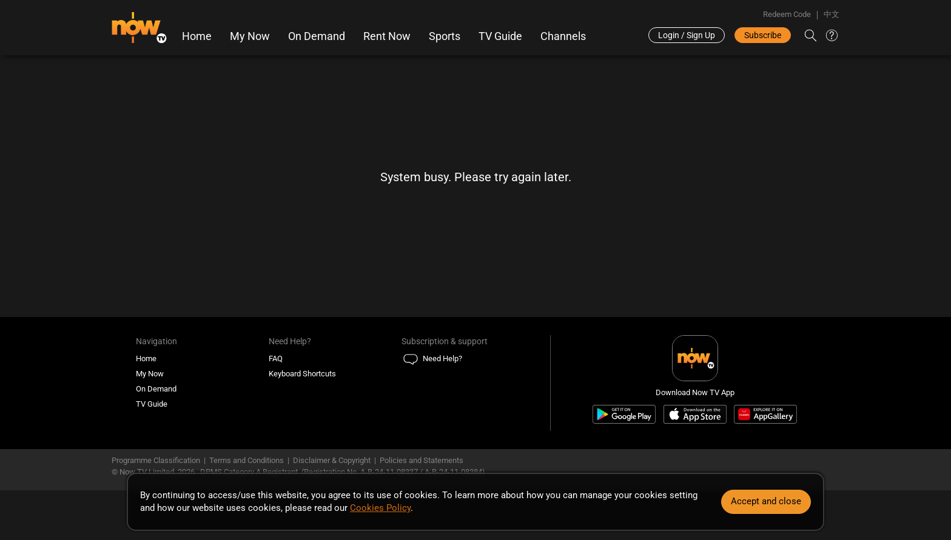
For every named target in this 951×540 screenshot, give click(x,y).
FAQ (276, 358)
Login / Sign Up (686, 35)
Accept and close (766, 501)
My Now (250, 36)
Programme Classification (156, 460)
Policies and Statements (421, 460)
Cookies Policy (380, 507)
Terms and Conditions (246, 460)
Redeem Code (787, 14)
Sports (444, 36)
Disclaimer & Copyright (332, 460)
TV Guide (500, 36)
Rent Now (387, 36)
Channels (563, 36)
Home (197, 36)
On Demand (316, 36)
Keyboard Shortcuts (302, 373)
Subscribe (762, 35)
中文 (831, 14)
